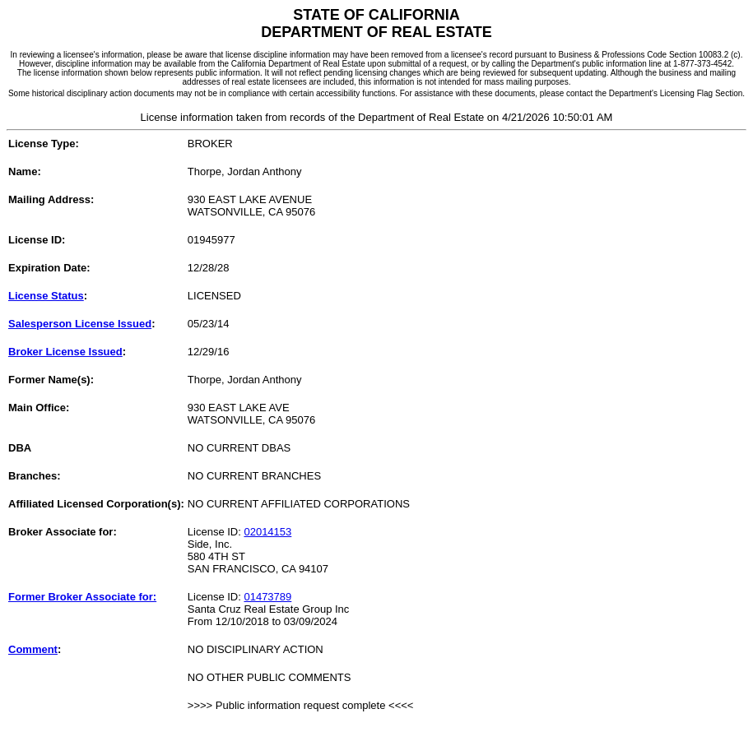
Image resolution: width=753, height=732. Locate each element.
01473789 (267, 597)
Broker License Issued (65, 351)
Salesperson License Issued (79, 323)
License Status (46, 296)
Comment (33, 649)
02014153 (267, 532)
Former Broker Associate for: (82, 597)
